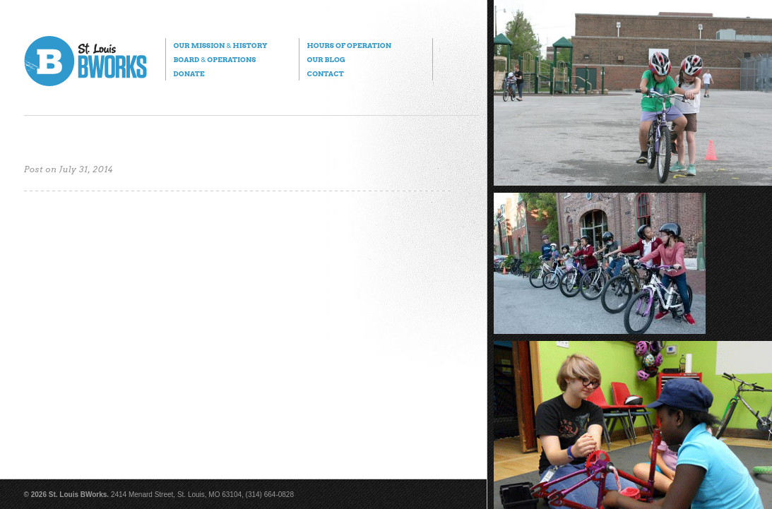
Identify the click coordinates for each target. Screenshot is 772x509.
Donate (189, 73)
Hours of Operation (349, 45)
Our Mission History (221, 45)
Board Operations (215, 59)
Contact (325, 73)
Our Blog (326, 59)
